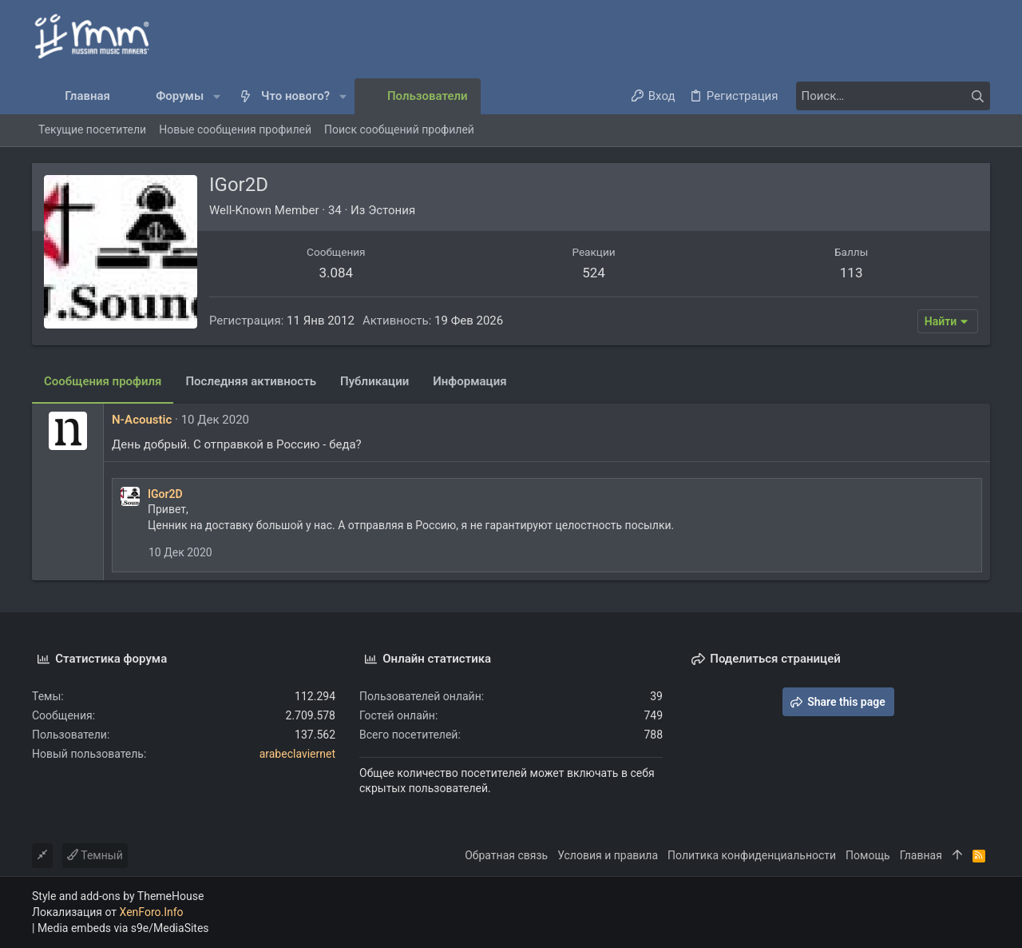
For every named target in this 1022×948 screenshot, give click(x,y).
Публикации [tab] (374, 381)
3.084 (336, 273)
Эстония (391, 210)
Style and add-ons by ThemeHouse (118, 896)
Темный (95, 855)
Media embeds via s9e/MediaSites (123, 928)
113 (851, 273)
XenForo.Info (152, 912)
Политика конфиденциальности (751, 855)
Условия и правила (607, 855)
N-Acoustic (142, 419)
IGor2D (165, 494)
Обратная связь (506, 855)
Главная (921, 855)
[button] (216, 96)
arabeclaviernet (297, 753)
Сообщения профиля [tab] (102, 381)
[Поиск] (890, 96)
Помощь (868, 855)
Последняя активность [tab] (250, 381)
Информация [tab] (469, 381)
